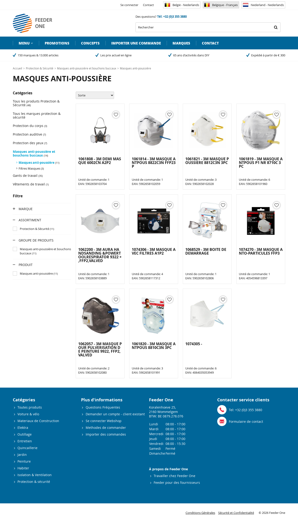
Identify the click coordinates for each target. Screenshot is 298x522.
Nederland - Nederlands (263, 5)
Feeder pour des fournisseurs (177, 482)
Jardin (22, 454)
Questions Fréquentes (103, 407)
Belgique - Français (221, 5)
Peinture (24, 461)
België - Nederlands (182, 5)
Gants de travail (28, 175)
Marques (181, 43)
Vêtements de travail (31, 184)
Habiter (23, 468)
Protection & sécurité (33, 481)
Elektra (22, 427)
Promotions (57, 43)
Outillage (24, 434)
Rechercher (275, 27)
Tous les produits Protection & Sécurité (36, 103)
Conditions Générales (200, 513)
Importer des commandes (106, 434)
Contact (148, 5)
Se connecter (129, 5)
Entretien (24, 441)
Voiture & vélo (28, 414)
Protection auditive (29, 134)
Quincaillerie (27, 448)
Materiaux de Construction (38, 421)
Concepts (90, 43)
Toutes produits (29, 407)
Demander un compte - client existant (115, 414)
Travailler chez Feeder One (174, 476)
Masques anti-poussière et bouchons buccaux (34, 153)
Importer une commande (136, 43)
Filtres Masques (31, 168)
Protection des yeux (30, 143)
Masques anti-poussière (39, 162)
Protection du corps (30, 125)
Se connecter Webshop (104, 421)
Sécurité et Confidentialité (236, 513)
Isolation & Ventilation (34, 475)
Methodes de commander (106, 427)
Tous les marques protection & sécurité (37, 115)
